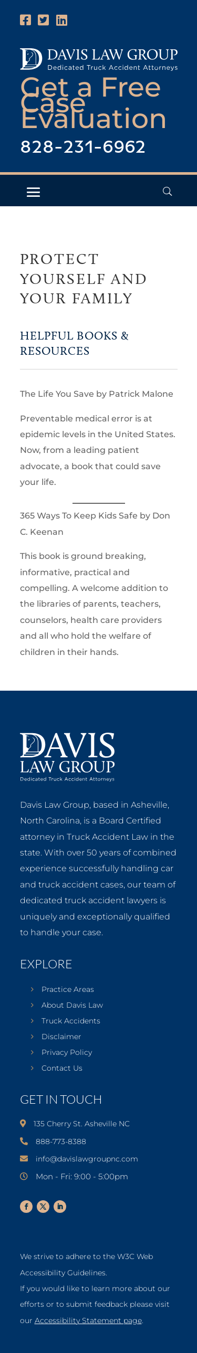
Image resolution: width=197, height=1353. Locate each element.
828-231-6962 (83, 148)
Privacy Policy (67, 1053)
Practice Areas (68, 990)
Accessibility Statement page (88, 1320)
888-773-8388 (61, 1141)
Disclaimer (61, 1037)
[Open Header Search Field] (167, 191)
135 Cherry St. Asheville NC (82, 1123)
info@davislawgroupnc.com (87, 1159)
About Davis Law (72, 1005)
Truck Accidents (71, 1021)
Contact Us (62, 1068)
